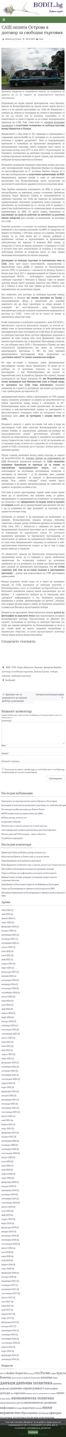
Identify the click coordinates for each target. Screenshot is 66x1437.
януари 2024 (7, 1021)
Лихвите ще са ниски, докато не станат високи (24, 825)
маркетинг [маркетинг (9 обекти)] (28, 1407)
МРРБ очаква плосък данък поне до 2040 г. (22, 813)
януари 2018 (7, 1276)
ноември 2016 (8, 1334)
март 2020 (6, 1177)
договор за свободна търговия (17, 671)
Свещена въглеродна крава (50, 696)
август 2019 (6, 1206)
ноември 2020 (8, 1144)
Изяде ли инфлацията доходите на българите (33, 873)
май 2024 (5, 1008)
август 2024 (6, 996)
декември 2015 (8, 1359)
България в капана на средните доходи (34, 868)
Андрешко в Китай (10, 821)
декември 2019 (8, 1190)
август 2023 (6, 1037)
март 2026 (6, 922)
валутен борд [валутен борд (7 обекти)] (29, 1377)
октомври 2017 (8, 1289)
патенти (6, 675)
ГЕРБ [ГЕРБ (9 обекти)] (37, 1373)
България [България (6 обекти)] (30, 1374)
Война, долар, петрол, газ (14, 817)
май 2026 (5, 914)
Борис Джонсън (25, 667)
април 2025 (6, 963)
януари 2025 (7, 975)
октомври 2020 (8, 1149)
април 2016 (6, 1346)
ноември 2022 (8, 1070)
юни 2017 (5, 1305)
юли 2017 (5, 1301)
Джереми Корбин (52, 667)
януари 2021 (7, 1136)
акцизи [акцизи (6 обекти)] (13, 1378)
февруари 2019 (8, 1227)
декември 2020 (8, 1140)
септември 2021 (9, 1112)
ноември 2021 (8, 1103)
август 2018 (6, 1248)
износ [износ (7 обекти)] (8, 1398)
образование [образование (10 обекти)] (29, 1413)
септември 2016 (9, 1342)
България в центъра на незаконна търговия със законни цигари (33, 805)
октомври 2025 (8, 943)
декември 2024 (8, 980)
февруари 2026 (8, 926)
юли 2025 (5, 951)
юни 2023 (5, 1046)
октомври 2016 (8, 1338)
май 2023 (5, 1050)
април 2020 (6, 1173)
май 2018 (5, 1260)
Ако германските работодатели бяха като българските (28, 829)
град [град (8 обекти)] (55, 1377)
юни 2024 (5, 1004)
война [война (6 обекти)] (38, 1378)
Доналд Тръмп (41, 671)
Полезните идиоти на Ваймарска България (37, 884)
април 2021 (6, 1124)
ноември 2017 (8, 1285)
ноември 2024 (8, 984)
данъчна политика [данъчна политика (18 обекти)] (34, 1382)
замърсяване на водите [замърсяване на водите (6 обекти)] (47, 1393)
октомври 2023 (8, 1029)
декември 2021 (8, 1099)
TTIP (26, 266)
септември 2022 (9, 1079)
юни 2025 (5, 955)
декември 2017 (8, 1280)
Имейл (5, 753)
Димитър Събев (13, 39)
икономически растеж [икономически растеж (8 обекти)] (12, 1402)
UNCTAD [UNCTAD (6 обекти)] (3, 1374)
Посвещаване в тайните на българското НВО (32, 888)
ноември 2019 (8, 1194)
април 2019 (6, 1219)
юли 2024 (5, 1000)
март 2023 (6, 1058)
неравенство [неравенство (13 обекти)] (10, 1412)
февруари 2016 (8, 1355)
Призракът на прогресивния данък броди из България (29, 801)
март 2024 (6, 1017)
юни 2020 (5, 1165)
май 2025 (5, 959)
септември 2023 (9, 1033)
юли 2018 (5, 1252)
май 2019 (5, 1215)
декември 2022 (8, 1066)
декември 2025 (8, 934)
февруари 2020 (8, 1182)
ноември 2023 (8, 1025)
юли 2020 (5, 1161)
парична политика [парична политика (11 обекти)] (13, 1417)
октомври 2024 (8, 988)
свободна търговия (21, 675)
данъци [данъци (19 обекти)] (7, 1382)
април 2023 (6, 1054)
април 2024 (6, 1013)
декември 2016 (8, 1330)
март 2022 (6, 1087)
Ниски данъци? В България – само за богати (23, 834)
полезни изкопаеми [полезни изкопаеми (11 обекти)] (40, 1417)
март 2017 (6, 1318)
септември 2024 (9, 992)
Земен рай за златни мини (36, 856)
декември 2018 (8, 1235)
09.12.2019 (30, 39)
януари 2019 (7, 1231)
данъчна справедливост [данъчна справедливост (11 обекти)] (27, 1388)
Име (4, 745)
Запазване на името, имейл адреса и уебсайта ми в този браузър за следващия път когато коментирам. (33, 771)
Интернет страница (10, 761)
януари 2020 (7, 1186)
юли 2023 (5, 1041)
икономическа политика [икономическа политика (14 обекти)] (32, 1398)
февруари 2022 (8, 1091)
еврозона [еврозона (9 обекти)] (19, 1393)
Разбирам (33, 1432)
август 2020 (6, 1157)
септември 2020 (9, 1153)
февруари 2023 (8, 1062)
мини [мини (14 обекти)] (47, 1407)
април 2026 (6, 918)
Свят (41, 39)
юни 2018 (5, 1256)
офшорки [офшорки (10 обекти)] (55, 1413)
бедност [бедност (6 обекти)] (20, 1378)
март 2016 (6, 1351)
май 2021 (5, 1120)
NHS (8, 667)
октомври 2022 (8, 1074)
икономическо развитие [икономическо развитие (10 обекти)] (40, 1402)
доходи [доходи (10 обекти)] (5, 1393)
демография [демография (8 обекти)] (51, 1388)
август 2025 (6, 947)
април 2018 (6, 1264)
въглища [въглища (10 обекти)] (46, 1377)
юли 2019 (5, 1210)
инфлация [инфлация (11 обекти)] (7, 1408)
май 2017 (5, 1309)
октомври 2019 (8, 1198)
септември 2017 (9, 1293)
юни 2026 (5, 910)
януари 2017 (7, 1326)
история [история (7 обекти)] (18, 1408)
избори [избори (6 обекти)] (2, 1399)
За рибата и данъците (12, 838)
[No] (62, 1427)
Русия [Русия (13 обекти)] (45, 1373)
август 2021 (6, 1116)
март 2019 (6, 1223)
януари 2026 (7, 930)
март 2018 (6, 1268)
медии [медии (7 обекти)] (39, 1408)
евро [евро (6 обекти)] (12, 1393)
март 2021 (6, 1128)
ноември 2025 (8, 938)
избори (54, 671)
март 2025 (6, 967)
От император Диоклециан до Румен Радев (23, 809)
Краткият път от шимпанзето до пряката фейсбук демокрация (14, 697)
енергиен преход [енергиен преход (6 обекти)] (32, 1393)
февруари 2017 (8, 1322)
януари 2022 (7, 1095)
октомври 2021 (8, 1107)
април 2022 (6, 1083)
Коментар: (7, 720)
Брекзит (38, 667)
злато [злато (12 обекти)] (60, 1393)
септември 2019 (9, 1202)
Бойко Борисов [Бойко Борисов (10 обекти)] (17, 1373)
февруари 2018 (8, 1272)
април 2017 (6, 1313)
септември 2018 (9, 1243)
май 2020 (5, 1169)
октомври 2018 (8, 1239)
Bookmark (10, 680)
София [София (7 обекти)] (53, 1373)
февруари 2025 (8, 971)
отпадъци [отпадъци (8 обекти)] (43, 1413)
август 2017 (6, 1297)
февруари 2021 (8, 1132)
